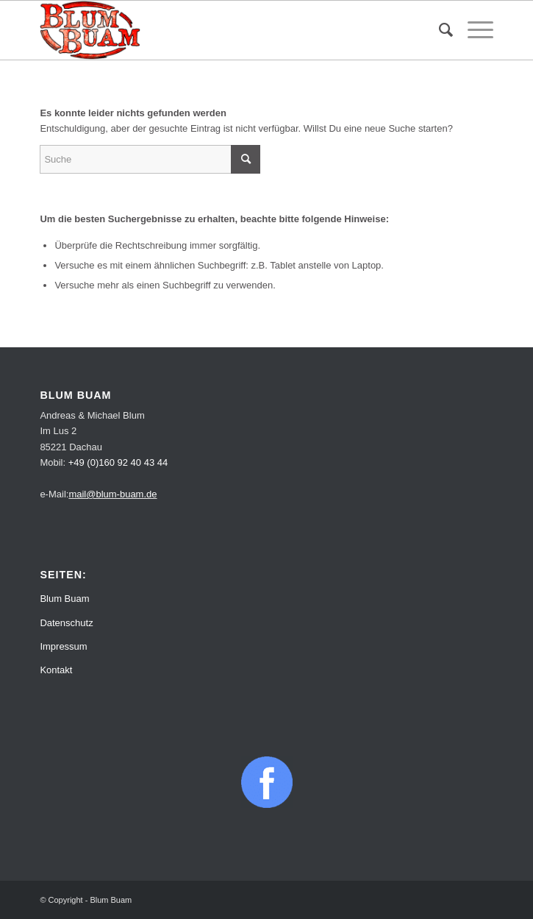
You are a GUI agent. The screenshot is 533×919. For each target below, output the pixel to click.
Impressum (63, 646)
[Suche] (438, 30)
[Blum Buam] (221, 30)
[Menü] (473, 30)
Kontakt (56, 669)
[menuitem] (438, 30)
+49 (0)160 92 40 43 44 (118, 462)
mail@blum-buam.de (112, 494)
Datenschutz (66, 622)
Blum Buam (64, 598)
